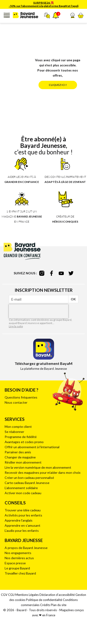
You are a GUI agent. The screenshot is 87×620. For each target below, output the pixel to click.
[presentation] (38, 311)
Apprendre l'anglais (18, 520)
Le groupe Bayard (17, 568)
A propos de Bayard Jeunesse (26, 548)
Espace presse (15, 563)
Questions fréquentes (21, 397)
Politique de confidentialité (44, 600)
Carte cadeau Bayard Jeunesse (27, 483)
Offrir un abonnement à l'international (32, 447)
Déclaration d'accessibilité (57, 595)
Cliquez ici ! (58, 85)
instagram (41, 273)
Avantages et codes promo (24, 442)
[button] (72, 15)
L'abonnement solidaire (21, 488)
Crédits (45, 605)
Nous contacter (16, 402)
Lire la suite (16, 326)
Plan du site (58, 605)
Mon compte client (18, 426)
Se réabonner (14, 432)
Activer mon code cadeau (23, 493)
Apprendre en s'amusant (22, 525)
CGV (4, 595)
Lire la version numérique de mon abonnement (38, 467)
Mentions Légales (27, 595)
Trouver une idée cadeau (23, 510)
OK (73, 299)
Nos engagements (18, 553)
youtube (61, 273)
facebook (51, 273)
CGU (11, 595)
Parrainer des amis (18, 452)
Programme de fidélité (21, 437)
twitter (71, 273)
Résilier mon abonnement (23, 462)
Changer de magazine (20, 457)
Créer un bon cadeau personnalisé (29, 478)
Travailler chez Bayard (20, 573)
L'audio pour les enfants (22, 530)
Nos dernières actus (19, 558)
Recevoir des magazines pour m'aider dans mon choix (43, 472)
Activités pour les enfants (23, 515)
